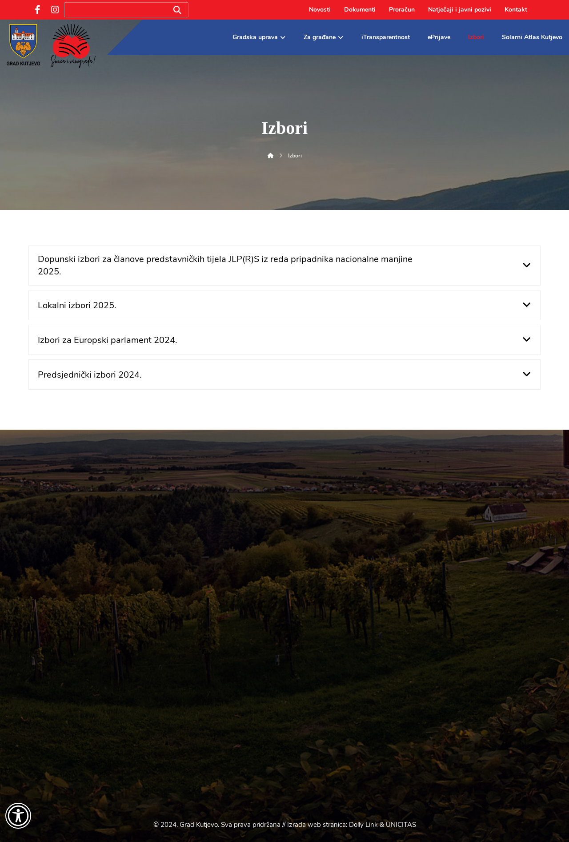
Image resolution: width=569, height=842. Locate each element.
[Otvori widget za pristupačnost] (18, 816)
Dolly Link (363, 824)
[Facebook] (37, 10)
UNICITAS (401, 824)
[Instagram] (55, 10)
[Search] (177, 10)
